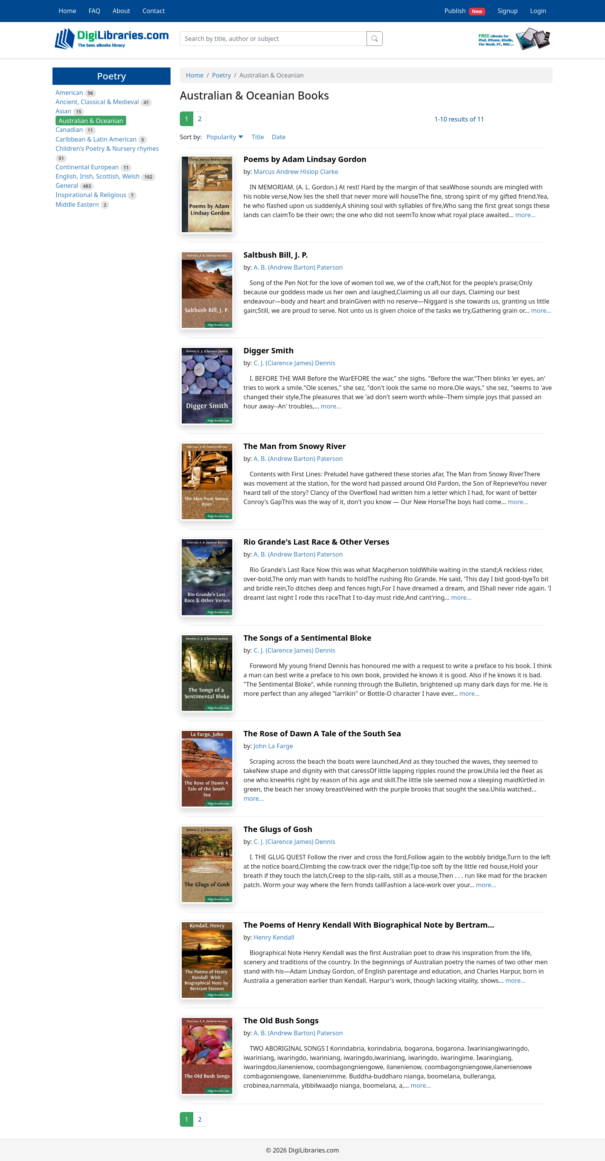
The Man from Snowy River (294, 446)
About (121, 11)
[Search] (273, 38)
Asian (63, 111)
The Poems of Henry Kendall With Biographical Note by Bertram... (368, 925)
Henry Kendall (273, 937)
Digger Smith (268, 350)
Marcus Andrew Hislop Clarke (295, 171)
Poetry (221, 75)
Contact (153, 11)
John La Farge (273, 746)
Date (278, 137)
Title (258, 137)
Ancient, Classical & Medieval (97, 102)
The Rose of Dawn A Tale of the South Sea (322, 733)
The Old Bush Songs (281, 1020)
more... (525, 215)
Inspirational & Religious (91, 195)
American (69, 92)
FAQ (94, 11)
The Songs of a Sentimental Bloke (307, 638)
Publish (464, 11)
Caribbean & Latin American (96, 139)
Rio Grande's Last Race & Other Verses (316, 542)
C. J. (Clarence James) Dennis (294, 363)
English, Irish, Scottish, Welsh (98, 176)
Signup (508, 11)
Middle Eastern (77, 204)
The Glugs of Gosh (277, 829)
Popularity (225, 137)
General (67, 185)
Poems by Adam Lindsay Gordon (305, 159)
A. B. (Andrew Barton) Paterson (298, 267)
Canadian (69, 129)
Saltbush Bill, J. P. (275, 255)
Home (67, 11)
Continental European (87, 167)
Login (538, 11)
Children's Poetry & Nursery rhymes (107, 148)
